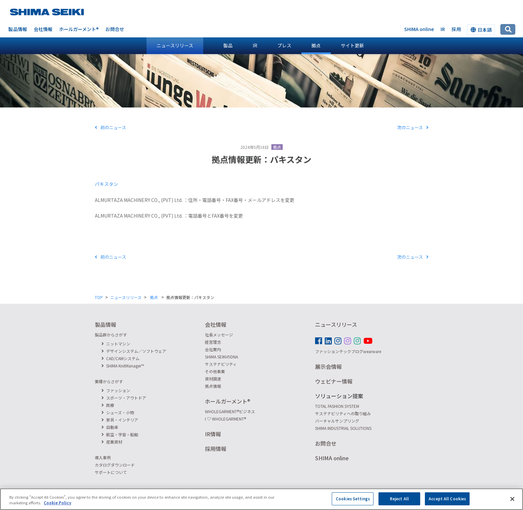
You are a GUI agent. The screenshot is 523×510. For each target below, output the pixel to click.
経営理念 (213, 342)
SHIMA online (419, 29)
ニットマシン (115, 343)
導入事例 (103, 457)
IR (255, 45)
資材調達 (213, 378)
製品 (228, 45)
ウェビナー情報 (333, 381)
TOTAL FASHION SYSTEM (337, 406)
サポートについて (111, 472)
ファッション (115, 390)
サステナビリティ (221, 364)
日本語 (481, 29)
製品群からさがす (111, 334)
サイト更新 (352, 45)
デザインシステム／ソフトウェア (133, 351)
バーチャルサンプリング (337, 421)
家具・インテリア (119, 420)
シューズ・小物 (117, 412)
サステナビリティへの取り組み (343, 413)
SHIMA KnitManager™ (122, 365)
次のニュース (413, 127)
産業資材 (111, 442)
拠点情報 (213, 386)
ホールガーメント (79, 29)
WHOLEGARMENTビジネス (230, 411)
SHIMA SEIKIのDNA (221, 356)
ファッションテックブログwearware (348, 351)
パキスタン (106, 184)
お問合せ (114, 29)
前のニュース (110, 127)
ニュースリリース (175, 45)
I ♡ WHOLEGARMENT (225, 419)
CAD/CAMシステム (120, 358)
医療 (107, 405)
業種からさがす (109, 381)
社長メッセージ (219, 334)
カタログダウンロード (115, 465)
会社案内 (213, 349)
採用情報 (215, 449)
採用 (456, 29)
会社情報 (43, 29)
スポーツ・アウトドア (123, 398)
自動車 (109, 427)
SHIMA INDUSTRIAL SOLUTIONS (343, 428)
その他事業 (215, 371)
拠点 (316, 45)
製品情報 (17, 29)
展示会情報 (328, 366)
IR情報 (213, 434)
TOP (99, 297)
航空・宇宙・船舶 (119, 434)
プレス (284, 45)
